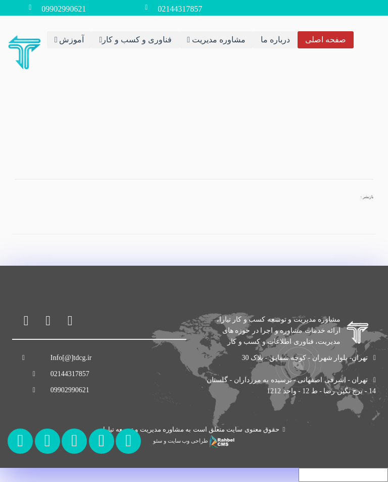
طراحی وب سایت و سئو (193, 441)
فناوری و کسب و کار (135, 39)
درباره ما (275, 39)
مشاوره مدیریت (216, 39)
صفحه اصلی (325, 39)
